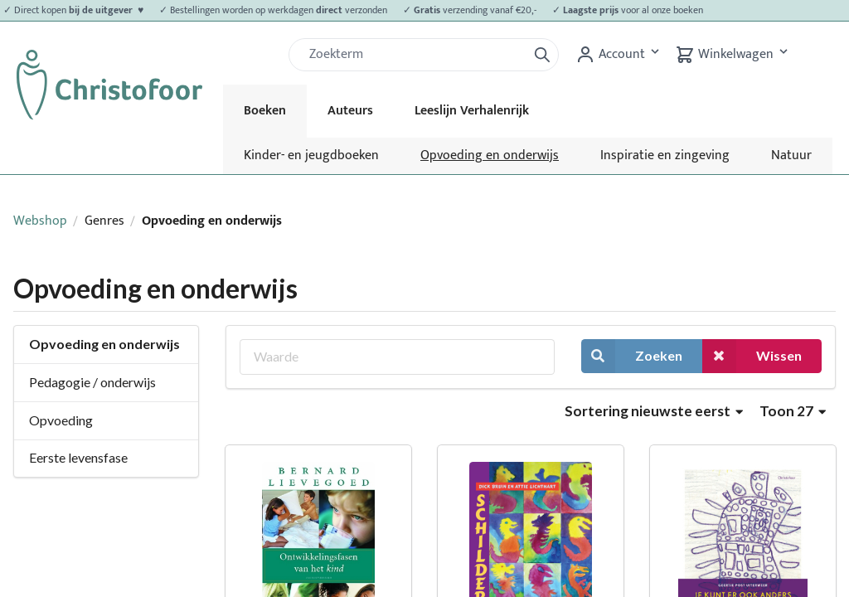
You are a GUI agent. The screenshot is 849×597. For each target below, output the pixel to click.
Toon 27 (792, 411)
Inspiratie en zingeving (665, 155)
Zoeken (631, 356)
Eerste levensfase (78, 457)
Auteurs (350, 111)
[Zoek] (414, 54)
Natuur (791, 155)
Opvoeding (61, 420)
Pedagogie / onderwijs (92, 382)
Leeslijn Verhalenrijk (472, 111)
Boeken (265, 111)
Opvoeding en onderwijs (489, 155)
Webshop (40, 221)
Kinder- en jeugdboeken (311, 155)
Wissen (752, 356)
